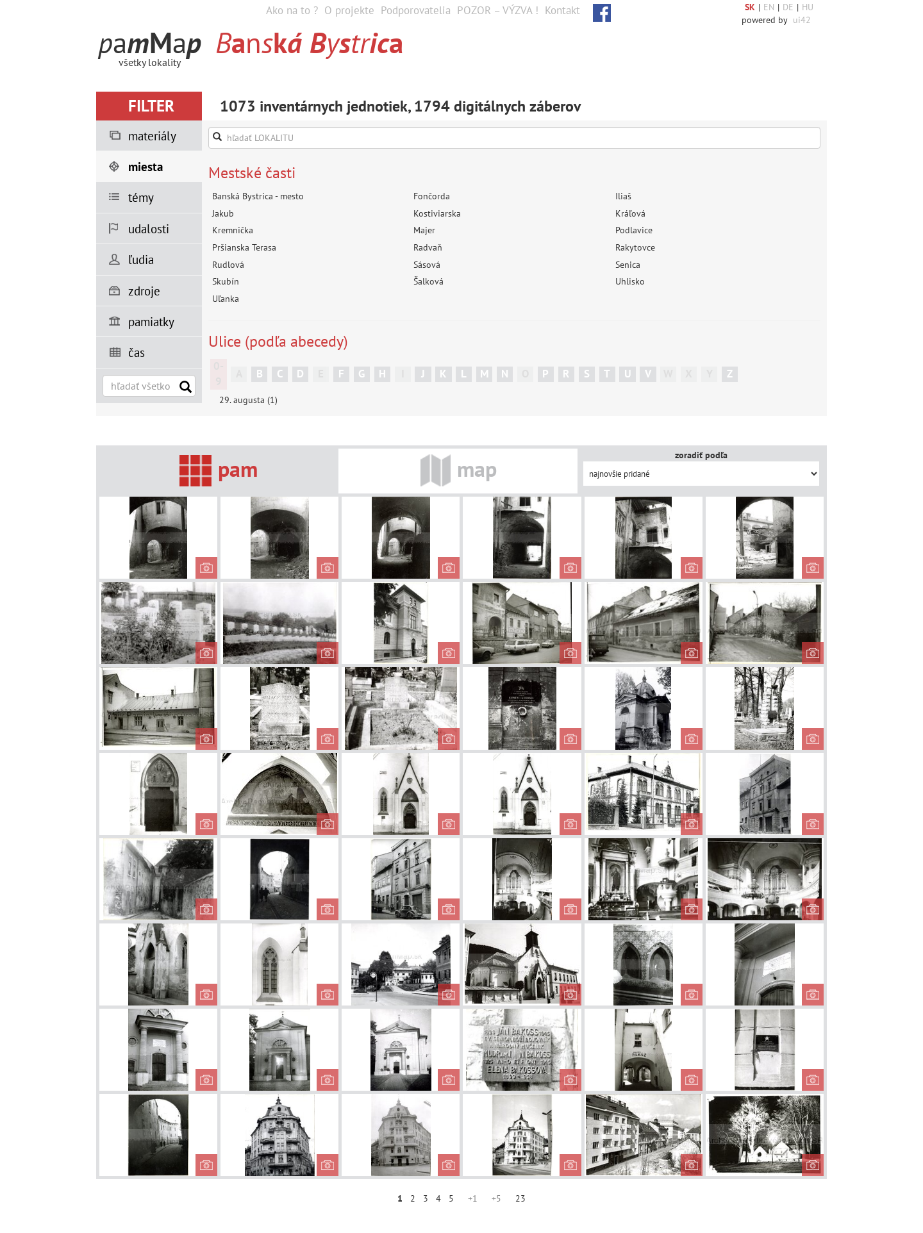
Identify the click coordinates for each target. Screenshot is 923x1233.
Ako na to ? (292, 10)
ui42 (802, 20)
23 (520, 1198)
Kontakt (562, 10)
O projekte (349, 10)
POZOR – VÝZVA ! (497, 10)
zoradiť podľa (701, 455)
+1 (473, 1198)
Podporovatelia (416, 10)
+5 (496, 1198)
